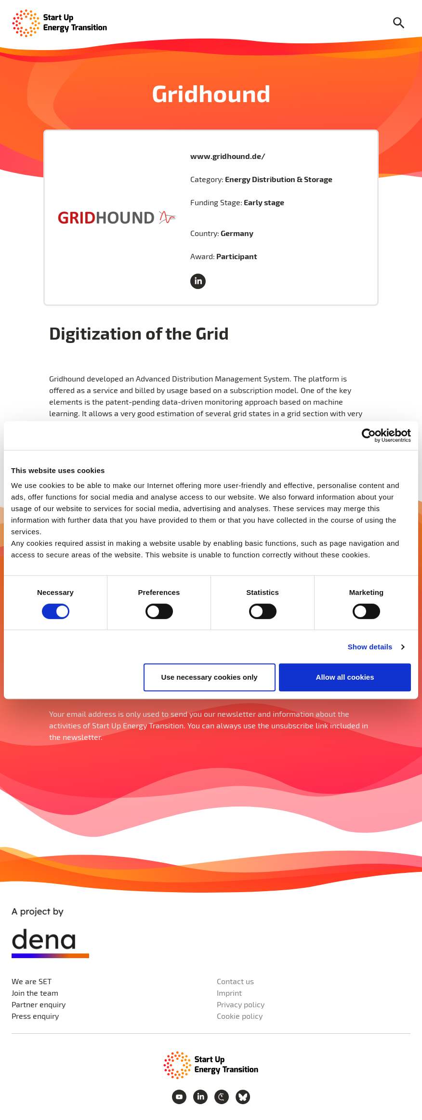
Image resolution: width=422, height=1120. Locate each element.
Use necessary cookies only (209, 677)
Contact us (235, 981)
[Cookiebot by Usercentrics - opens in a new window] (369, 435)
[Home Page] (60, 22)
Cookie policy (240, 1016)
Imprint (229, 993)
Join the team (35, 993)
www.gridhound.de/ (227, 155)
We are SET (32, 981)
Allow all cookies (345, 677)
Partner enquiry (39, 1004)
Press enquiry (35, 1016)
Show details (370, 647)
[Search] (399, 23)
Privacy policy (240, 1004)
